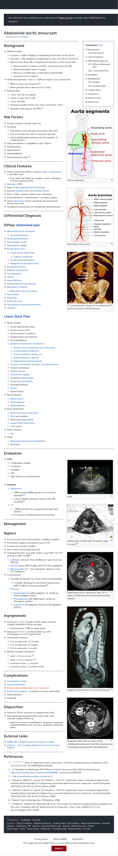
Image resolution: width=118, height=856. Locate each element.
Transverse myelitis (20, 374)
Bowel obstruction (16, 248)
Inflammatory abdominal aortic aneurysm (28, 688)
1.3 (23, 762)
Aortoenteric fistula (17, 681)
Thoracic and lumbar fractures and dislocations (34, 364)
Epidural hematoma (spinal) (28, 361)
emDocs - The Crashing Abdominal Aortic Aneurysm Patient (33, 746)
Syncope (11, 184)
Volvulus (11, 307)
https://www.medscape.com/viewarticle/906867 (35, 772)
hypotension (56, 171)
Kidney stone (16, 398)
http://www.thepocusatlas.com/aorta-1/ (32, 776)
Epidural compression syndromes (27, 343)
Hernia (10, 277)
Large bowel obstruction (22, 252)
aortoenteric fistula (39, 190)
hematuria (19, 201)
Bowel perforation (16, 266)
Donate (59, 848)
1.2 (20, 762)
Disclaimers (78, 839)
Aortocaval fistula (19, 235)
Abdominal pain (28, 225)
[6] (30, 555)
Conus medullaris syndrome (28, 354)
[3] (77, 543)
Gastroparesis (14, 273)
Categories (12, 820)
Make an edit (65, 17)
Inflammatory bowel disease (21, 283)
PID (12, 433)
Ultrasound (16, 488)
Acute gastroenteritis (17, 238)
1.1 (17, 762)
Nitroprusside (17, 569)
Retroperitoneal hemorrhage (30, 187)
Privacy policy (41, 839)
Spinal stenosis (18, 371)
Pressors (14, 589)
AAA (25, 36)
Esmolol (14, 565)
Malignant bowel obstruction (24, 263)
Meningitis (15, 444)
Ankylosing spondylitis (21, 381)
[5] (24, 501)
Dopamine (19, 604)
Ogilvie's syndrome (23, 256)
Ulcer (12, 416)
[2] (29, 156)
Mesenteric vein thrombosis (24, 291)
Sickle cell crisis (14, 301)
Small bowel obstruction (22, 260)
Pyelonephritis (17, 402)
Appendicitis (13, 245)
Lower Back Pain (17, 316)
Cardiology (25, 820)
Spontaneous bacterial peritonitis (24, 304)
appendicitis (28, 419)
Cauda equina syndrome (26, 351)
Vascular (36, 820)
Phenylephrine (21, 598)
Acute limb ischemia (17, 691)
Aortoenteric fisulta (17, 242)
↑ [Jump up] (11, 769)
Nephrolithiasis (17, 405)
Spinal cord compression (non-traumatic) (34, 347)
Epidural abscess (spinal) (26, 357)
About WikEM (60, 839)
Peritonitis (12, 297)
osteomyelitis (27, 378)
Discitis (13, 388)
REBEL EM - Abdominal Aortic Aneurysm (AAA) (30, 741)
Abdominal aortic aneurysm (21, 231)
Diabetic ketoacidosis (18, 270)
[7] (47, 585)
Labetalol (15, 559)
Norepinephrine (21, 593)
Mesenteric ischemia (17, 287)
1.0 (13, 762)
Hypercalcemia (14, 280)
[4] (24, 494)
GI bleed (20, 190)
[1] (40, 83)
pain (45, 171)
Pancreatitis (13, 294)
